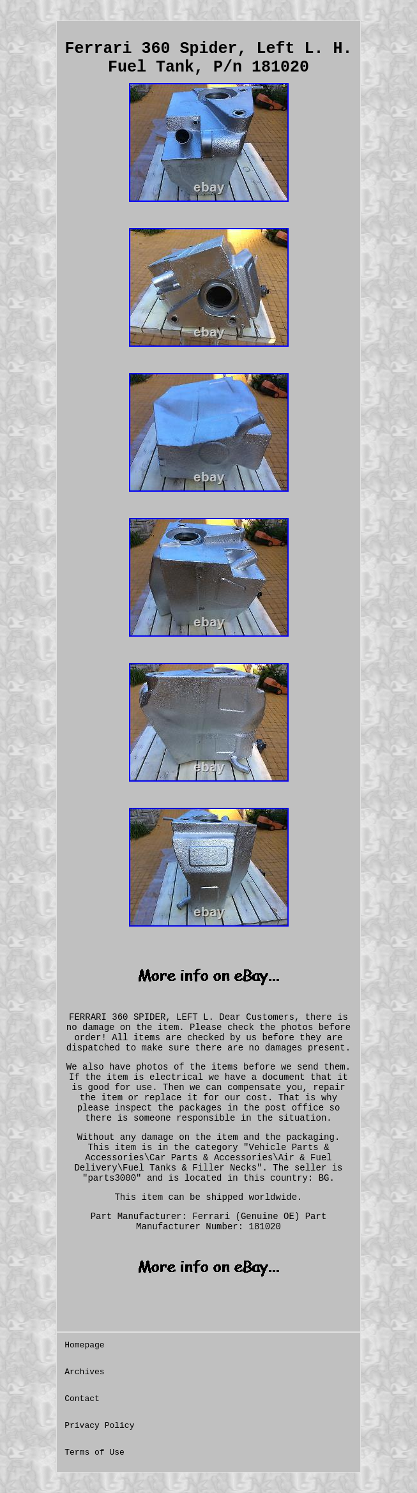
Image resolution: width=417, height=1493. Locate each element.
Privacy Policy (99, 1425)
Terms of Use (94, 1452)
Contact (82, 1399)
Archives (84, 1372)
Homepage (84, 1345)
